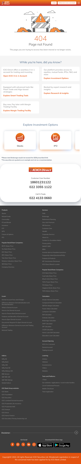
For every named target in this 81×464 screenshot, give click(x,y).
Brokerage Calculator (49, 320)
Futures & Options (7, 234)
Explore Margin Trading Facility (17, 110)
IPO (3, 237)
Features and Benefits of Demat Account (15, 316)
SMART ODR (46, 246)
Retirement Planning (49, 219)
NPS (3, 231)
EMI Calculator (47, 314)
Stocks (4, 213)
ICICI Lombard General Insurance (12, 400)
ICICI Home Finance (8, 415)
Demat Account (47, 347)
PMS (43, 213)
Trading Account (47, 350)
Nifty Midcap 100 (7, 371)
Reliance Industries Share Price (12, 261)
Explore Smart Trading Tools (15, 95)
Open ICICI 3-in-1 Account (15, 76)
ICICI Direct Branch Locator (51, 264)
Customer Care (47, 228)
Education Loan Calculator (50, 335)
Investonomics (47, 365)
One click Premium (48, 222)
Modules (45, 371)
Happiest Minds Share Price (51, 288)
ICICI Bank (5, 391)
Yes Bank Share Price (8, 249)
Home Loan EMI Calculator (51, 332)
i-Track (44, 379)
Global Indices (6, 383)
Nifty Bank (5, 362)
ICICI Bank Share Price (49, 273)
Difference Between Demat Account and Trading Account (17, 326)
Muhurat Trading (7, 330)
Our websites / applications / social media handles (58, 382)
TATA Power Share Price (50, 282)
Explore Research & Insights (56, 93)
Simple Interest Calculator (50, 300)
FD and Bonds (6, 222)
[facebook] (12, 444)
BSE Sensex (5, 374)
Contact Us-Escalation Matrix (51, 240)
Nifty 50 (4, 359)
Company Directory (8, 267)
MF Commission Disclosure (51, 261)
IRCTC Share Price (7, 246)
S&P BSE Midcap (7, 380)
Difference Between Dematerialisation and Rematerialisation (16, 303)
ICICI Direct (5, 412)
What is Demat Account (9, 307)
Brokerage (45, 216)
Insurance (5, 225)
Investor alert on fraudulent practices (54, 252)
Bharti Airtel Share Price (50, 279)
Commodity (5, 219)
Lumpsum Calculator (49, 311)
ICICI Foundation (7, 394)
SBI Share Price (7, 264)
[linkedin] (29, 444)
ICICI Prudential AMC (8, 406)
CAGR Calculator (47, 329)
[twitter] (23, 444)
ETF (3, 228)
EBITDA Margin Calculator (50, 305)
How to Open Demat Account (11, 319)
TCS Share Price (47, 285)
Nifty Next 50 (6, 368)
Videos (44, 368)
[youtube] (34, 444)
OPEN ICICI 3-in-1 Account (67, 3)
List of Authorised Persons (50, 385)
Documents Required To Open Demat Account (17, 322)
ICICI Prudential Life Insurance (11, 403)
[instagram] (18, 444)
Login (54, 3)
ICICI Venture (6, 409)
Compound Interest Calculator (52, 303)
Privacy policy (46, 243)
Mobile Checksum (48, 388)
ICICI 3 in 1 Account (48, 344)
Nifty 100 (5, 365)
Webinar (45, 362)
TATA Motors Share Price (50, 291)
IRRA (44, 249)
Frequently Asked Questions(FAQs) (53, 255)
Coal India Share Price (49, 276)
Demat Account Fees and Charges (13, 300)
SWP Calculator (47, 324)
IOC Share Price (7, 252)
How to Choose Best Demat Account (14, 313)
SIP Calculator (46, 326)
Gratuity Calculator (48, 318)
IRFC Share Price (7, 255)
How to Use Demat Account (11, 310)
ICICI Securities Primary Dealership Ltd (14, 418)
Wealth (44, 231)
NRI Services (46, 225)
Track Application (47, 391)
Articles (44, 359)
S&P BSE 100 (6, 377)
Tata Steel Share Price (9, 258)
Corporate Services (48, 234)
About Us (45, 237)
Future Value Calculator (49, 309)
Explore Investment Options (56, 78)
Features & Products (48, 258)
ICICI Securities (6, 397)
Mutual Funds (6, 216)
